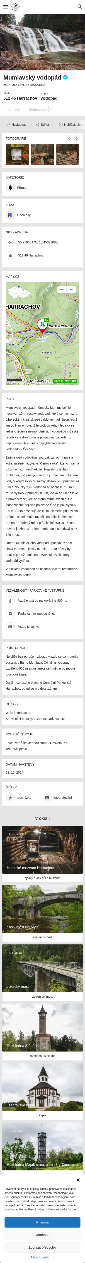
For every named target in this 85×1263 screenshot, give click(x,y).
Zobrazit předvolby (42, 1247)
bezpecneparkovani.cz (49, 719)
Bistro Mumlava (31, 662)
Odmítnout (42, 1235)
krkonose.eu (22, 713)
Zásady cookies (40, 1257)
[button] (78, 1180)
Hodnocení (40, 109)
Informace (12, 109)
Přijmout (42, 1222)
